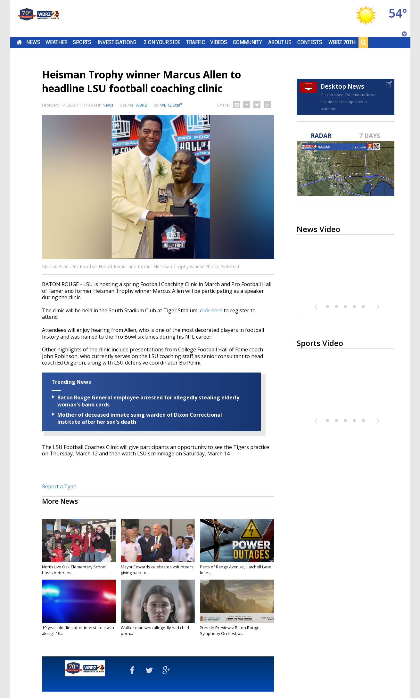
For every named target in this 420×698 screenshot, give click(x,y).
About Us (280, 42)
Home (19, 42)
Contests (309, 42)
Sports (82, 42)
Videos (218, 42)
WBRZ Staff (171, 105)
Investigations (116, 42)
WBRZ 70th (341, 42)
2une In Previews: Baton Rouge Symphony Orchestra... (229, 630)
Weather (56, 42)
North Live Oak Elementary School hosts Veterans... (74, 569)
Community (247, 42)
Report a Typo (59, 486)
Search (363, 42)
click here (211, 310)
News (33, 42)
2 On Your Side (162, 42)
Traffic (195, 42)
